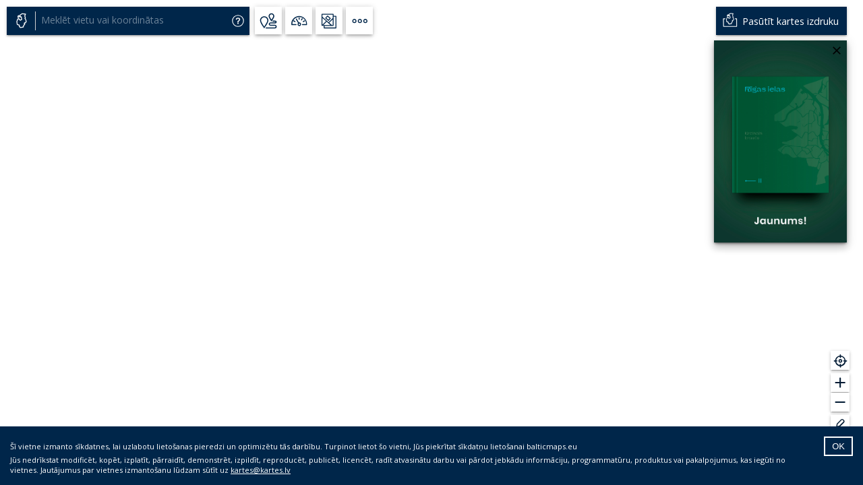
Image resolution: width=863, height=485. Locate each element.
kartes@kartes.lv (261, 470)
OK (838, 446)
